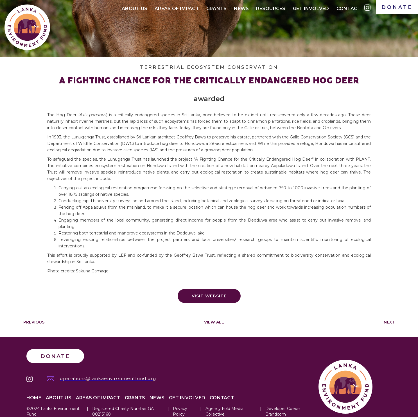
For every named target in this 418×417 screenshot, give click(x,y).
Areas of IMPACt (177, 8)
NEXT (389, 322)
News (241, 8)
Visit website (209, 295)
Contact (348, 8)
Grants (216, 8)
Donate (55, 356)
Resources (270, 8)
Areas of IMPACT (98, 397)
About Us (134, 8)
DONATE (397, 7)
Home (33, 397)
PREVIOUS (33, 322)
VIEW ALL (214, 322)
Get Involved (311, 8)
